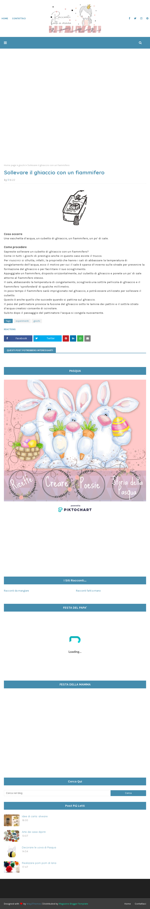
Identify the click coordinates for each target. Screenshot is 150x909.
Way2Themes (34, 903)
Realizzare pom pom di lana (39, 862)
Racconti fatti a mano (88, 590)
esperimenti (22, 321)
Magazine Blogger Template (73, 903)
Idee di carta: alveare (35, 816)
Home (127, 903)
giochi (22, 165)
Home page (10, 165)
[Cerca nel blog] (57, 793)
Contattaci (140, 903)
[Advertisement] (75, 131)
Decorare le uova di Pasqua (39, 847)
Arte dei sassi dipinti (34, 831)
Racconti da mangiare (16, 590)
